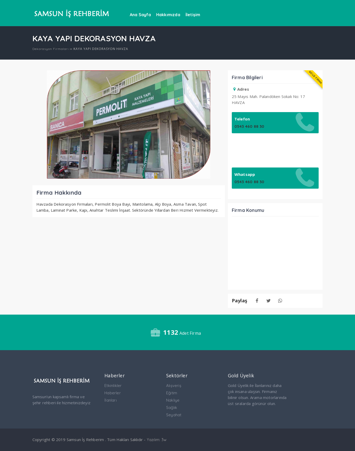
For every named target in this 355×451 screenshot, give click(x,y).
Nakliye (172, 400)
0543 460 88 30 (249, 126)
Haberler (112, 392)
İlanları (110, 400)
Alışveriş (173, 385)
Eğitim (171, 392)
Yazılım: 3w (156, 439)
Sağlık (171, 407)
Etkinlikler (113, 385)
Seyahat (173, 414)
